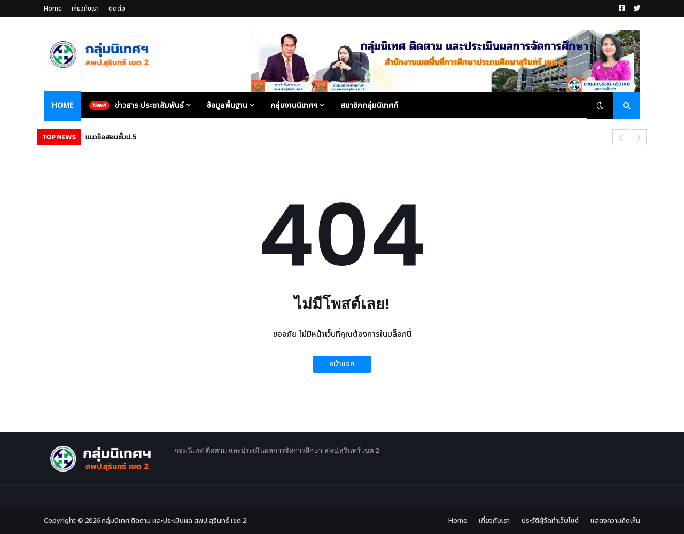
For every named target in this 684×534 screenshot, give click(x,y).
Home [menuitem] (62, 105)
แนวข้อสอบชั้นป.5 (111, 137)
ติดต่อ (116, 8)
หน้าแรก (342, 364)
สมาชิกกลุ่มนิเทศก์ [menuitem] (369, 105)
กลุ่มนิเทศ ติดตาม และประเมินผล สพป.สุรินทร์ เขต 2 (174, 520)
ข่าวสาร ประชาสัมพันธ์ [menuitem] (149, 105)
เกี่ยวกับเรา (85, 8)
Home (53, 8)
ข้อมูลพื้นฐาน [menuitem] (227, 105)
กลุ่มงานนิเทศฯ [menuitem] (293, 105)
